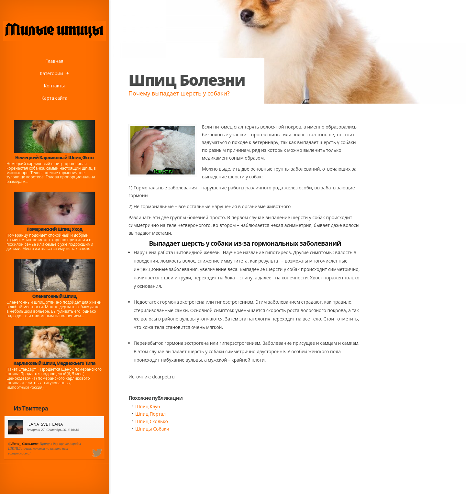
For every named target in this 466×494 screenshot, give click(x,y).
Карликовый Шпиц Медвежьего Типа (54, 363)
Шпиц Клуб (147, 406)
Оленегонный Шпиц (54, 296)
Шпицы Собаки (152, 429)
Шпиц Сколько (151, 421)
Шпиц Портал (150, 414)
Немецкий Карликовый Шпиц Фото (54, 157)
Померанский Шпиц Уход (54, 229)
